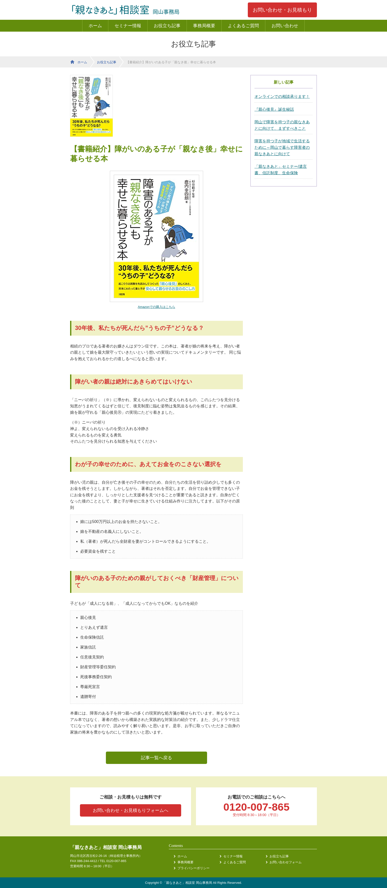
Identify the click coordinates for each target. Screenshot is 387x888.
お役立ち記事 (167, 25)
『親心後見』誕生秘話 (274, 109)
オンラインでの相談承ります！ (282, 96)
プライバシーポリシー (193, 868)
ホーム (95, 25)
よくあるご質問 (243, 25)
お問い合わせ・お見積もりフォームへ (130, 810)
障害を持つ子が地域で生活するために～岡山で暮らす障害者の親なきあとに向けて (282, 147)
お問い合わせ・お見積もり (282, 10)
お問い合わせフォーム (286, 862)
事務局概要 (204, 25)
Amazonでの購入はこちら (156, 307)
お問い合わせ (284, 25)
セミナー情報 (128, 25)
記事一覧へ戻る (156, 757)
